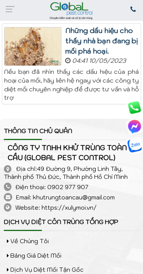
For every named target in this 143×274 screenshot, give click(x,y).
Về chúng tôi (28, 241)
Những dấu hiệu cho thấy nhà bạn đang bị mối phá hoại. (101, 41)
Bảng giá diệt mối (34, 255)
